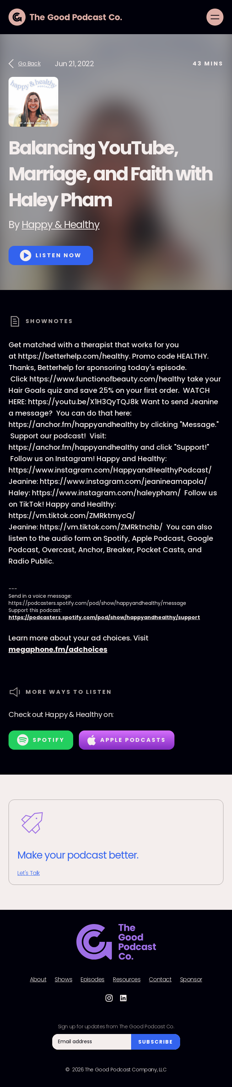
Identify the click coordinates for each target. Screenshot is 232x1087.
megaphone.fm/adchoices (58, 649)
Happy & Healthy (60, 225)
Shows (63, 979)
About (38, 979)
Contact (160, 979)
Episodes (92, 979)
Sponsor (191, 979)
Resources (126, 979)
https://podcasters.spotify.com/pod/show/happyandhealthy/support (104, 617)
